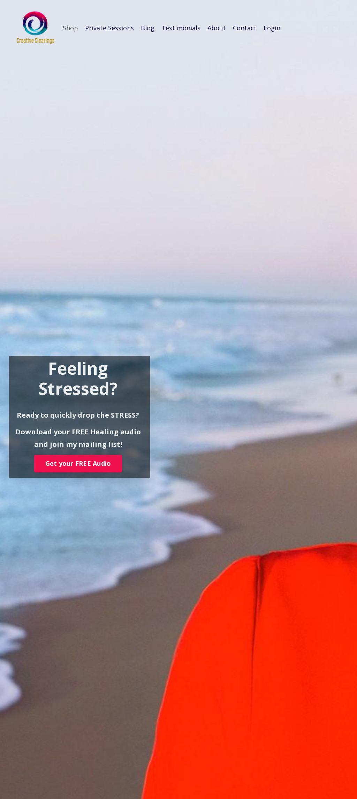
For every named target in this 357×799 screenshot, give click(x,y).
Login (272, 28)
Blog (147, 28)
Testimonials (180, 28)
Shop (70, 28)
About (216, 28)
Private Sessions (109, 28)
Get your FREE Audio (78, 465)
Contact (245, 28)
